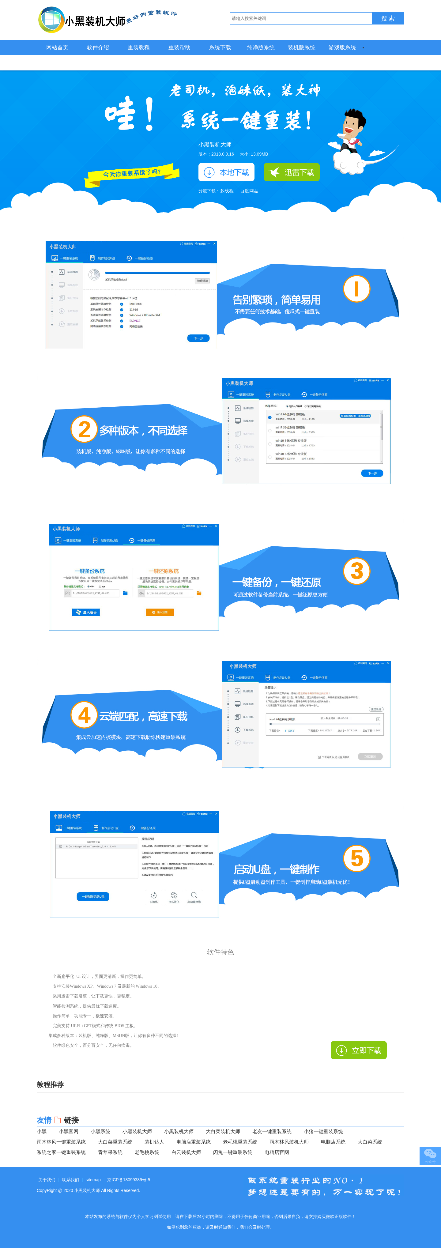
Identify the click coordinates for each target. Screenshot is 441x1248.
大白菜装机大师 (223, 1131)
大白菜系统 (370, 1141)
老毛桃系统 (147, 1152)
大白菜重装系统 (115, 1141)
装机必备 (57, 63)
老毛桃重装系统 (240, 1141)
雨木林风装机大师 (289, 1141)
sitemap (93, 1179)
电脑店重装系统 (193, 1141)
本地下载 (226, 172)
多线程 (227, 190)
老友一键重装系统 (272, 1131)
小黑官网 (68, 1131)
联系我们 (70, 1179)
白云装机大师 (186, 1152)
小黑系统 (100, 1131)
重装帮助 (179, 47)
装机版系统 (301, 47)
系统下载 (220, 47)
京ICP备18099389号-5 (128, 1179)
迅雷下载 (292, 172)
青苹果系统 (110, 1152)
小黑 (42, 1131)
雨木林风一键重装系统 (61, 1141)
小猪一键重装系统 (323, 1131)
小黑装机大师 (107, 20)
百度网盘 (249, 190)
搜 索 (388, 18)
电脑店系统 (333, 1141)
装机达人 (154, 1141)
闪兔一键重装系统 (232, 1152)
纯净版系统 (261, 47)
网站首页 (57, 47)
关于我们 (46, 1179)
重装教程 (139, 47)
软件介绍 (98, 47)
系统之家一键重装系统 (61, 1152)
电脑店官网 (277, 1152)
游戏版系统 (342, 47)
